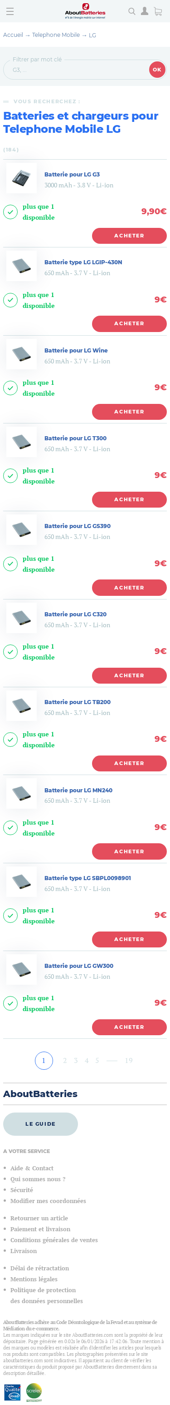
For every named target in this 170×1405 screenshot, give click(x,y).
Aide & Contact (31, 1168)
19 (129, 1060)
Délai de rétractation (39, 1268)
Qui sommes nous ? (37, 1179)
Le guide (40, 1124)
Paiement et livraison (40, 1229)
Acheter (129, 235)
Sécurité (21, 1190)
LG (92, 35)
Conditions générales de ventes (54, 1240)
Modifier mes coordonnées (48, 1201)
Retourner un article (39, 1218)
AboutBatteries (40, 1093)
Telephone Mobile (56, 34)
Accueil (13, 34)
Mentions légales (34, 1279)
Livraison (23, 1251)
